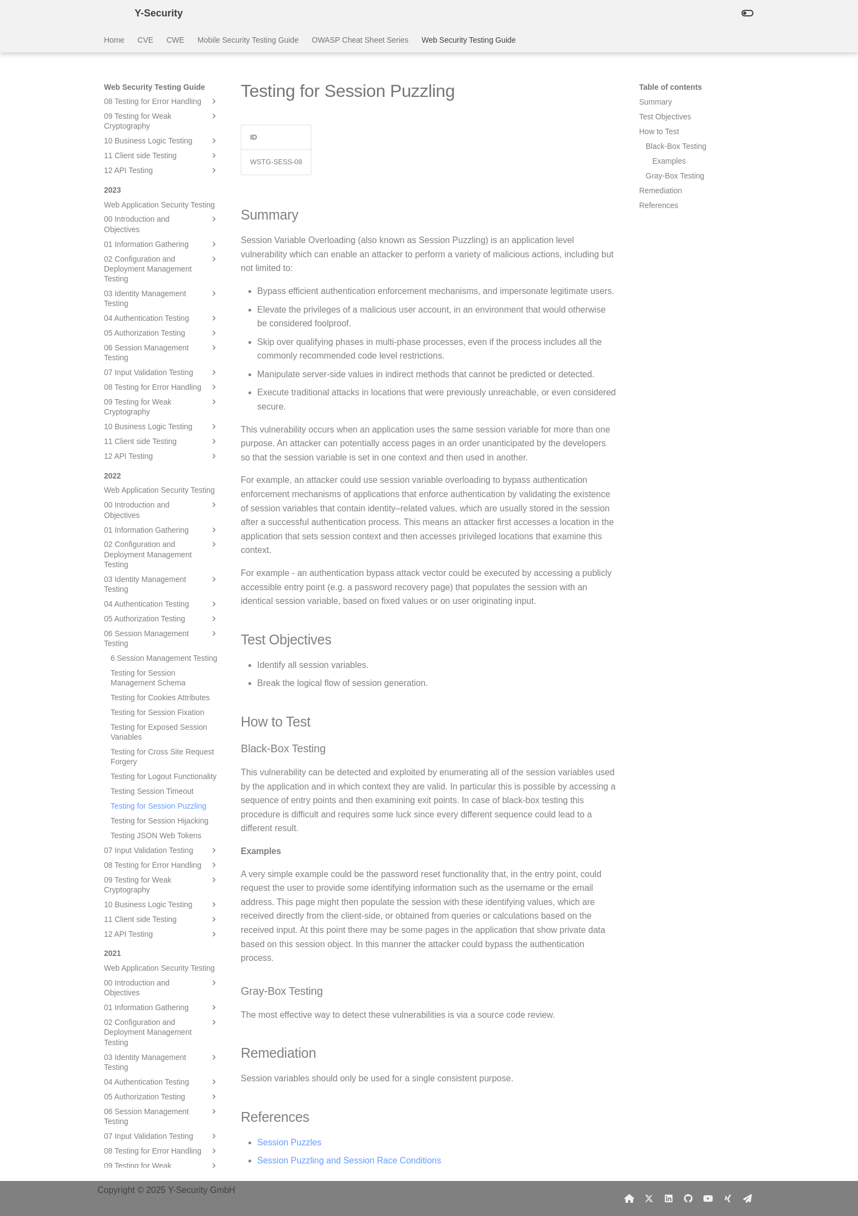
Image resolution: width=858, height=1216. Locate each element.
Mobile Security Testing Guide (248, 40)
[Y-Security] (110, 13)
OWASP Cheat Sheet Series (360, 40)
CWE (175, 40)
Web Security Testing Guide (468, 40)
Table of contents (670, 87)
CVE (145, 40)
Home (114, 40)
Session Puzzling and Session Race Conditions (349, 1160)
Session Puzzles (289, 1142)
